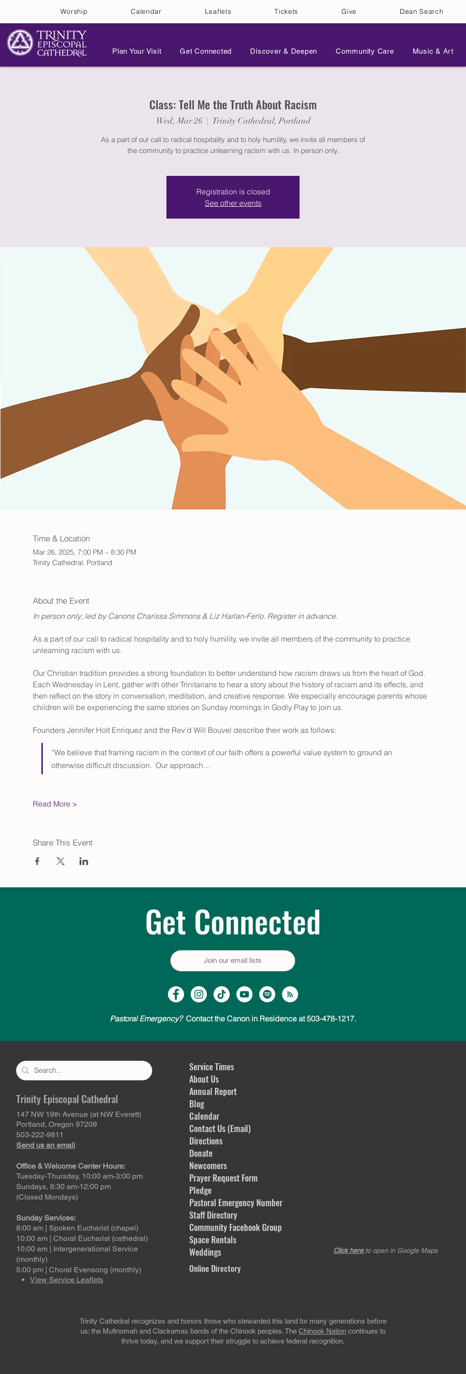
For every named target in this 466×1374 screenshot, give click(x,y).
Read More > (55, 803)
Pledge (200, 1190)
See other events (233, 203)
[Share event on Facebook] (37, 861)
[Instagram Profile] (199, 994)
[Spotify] (267, 994)
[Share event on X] (60, 861)
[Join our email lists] (232, 960)
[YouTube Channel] (244, 994)
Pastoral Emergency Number (235, 1202)
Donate (201, 1153)
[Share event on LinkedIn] (83, 861)
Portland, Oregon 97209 (56, 1124)
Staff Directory (213, 1215)
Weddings (205, 1252)
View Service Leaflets (66, 1279)
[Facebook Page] (176, 994)
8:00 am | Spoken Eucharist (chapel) (77, 1227)
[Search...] (83, 1070)
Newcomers (208, 1165)
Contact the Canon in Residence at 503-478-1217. (233, 1018)
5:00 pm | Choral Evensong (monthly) (78, 1269)
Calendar (204, 1116)
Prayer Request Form (223, 1178)
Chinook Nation (322, 1331)
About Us (204, 1079)
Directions (206, 1140)
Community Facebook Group (235, 1227)
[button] (134, 51)
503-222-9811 (40, 1134)
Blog (196, 1103)
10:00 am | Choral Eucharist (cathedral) (82, 1238)
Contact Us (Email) (220, 1128)
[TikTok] (222, 994)
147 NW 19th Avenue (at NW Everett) (78, 1114)
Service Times (211, 1066)
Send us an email (45, 1145)
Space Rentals (212, 1239)
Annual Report (213, 1091)
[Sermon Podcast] (290, 994)
